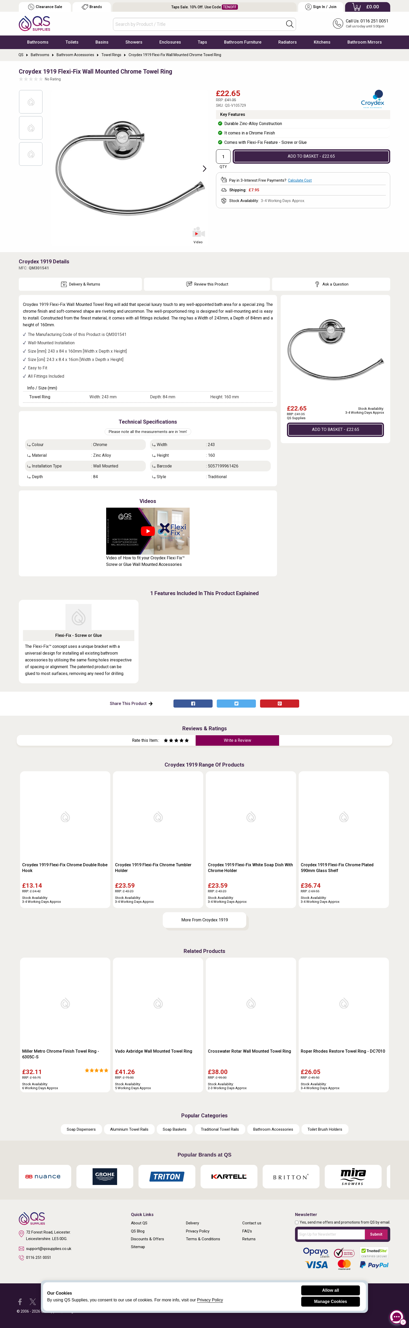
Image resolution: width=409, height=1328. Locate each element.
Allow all (330, 1290)
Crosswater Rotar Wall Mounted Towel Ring (249, 1051)
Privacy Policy (197, 1231)
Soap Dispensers (81, 1129)
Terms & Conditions (203, 1239)
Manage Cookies (330, 1301)
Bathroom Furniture (242, 42)
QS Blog (138, 1231)
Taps (202, 42)
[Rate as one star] (166, 741)
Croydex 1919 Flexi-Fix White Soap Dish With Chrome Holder (250, 867)
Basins (102, 42)
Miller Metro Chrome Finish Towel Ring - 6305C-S (60, 1054)
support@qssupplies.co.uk (45, 1248)
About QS (139, 1223)
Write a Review (237, 740)
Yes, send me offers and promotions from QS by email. (345, 1222)
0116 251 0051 (35, 1257)
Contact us (251, 1223)
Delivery (192, 1223)
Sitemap (138, 1246)
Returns (249, 1239)
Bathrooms (38, 42)
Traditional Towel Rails (220, 1129)
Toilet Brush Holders (325, 1129)
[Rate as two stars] (168, 741)
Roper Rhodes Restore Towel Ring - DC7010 (343, 1051)
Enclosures (170, 42)
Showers (133, 42)
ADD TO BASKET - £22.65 (311, 156)
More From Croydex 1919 (204, 919)
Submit (376, 1234)
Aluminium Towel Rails (129, 1129)
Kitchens (322, 42)
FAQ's (247, 1231)
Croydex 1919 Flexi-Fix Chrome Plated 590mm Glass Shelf (337, 867)
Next (201, 168)
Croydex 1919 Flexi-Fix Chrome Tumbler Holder (153, 867)
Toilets (72, 42)
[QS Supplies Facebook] (20, 1301)
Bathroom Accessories (273, 1129)
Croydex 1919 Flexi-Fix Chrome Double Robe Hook (64, 867)
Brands (92, 7)
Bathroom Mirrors (364, 42)
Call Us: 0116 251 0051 (367, 21)
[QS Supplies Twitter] (32, 1301)
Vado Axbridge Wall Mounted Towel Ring (153, 1051)
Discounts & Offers (147, 1239)
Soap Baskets (175, 1129)
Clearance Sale (45, 7)
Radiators (287, 42)
